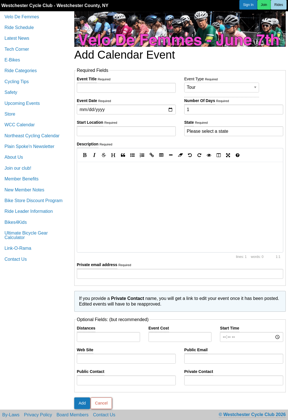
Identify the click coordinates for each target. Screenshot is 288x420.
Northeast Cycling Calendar (32, 135)
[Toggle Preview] (209, 155)
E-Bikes (12, 60)
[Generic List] (132, 155)
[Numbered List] (142, 155)
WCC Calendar (19, 124)
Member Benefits (21, 178)
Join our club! (17, 168)
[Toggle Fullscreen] (228, 155)
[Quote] (123, 155)
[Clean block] (180, 155)
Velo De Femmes (21, 16)
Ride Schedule (19, 27)
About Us (13, 157)
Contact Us (15, 259)
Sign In (248, 5)
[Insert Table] (161, 155)
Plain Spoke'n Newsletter (29, 146)
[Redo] (199, 155)
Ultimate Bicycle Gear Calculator (26, 235)
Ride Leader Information (28, 211)
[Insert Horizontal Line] (171, 155)
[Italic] (94, 155)
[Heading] (113, 155)
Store (9, 114)
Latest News (16, 38)
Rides (278, 5)
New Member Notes (24, 189)
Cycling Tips (16, 81)
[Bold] (84, 155)
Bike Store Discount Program (33, 200)
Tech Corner (16, 49)
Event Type (221, 84)
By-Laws (10, 415)
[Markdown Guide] (237, 155)
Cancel (101, 403)
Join (264, 5)
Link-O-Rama (17, 248)
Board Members (73, 415)
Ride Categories (20, 70)
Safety (10, 92)
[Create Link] (151, 155)
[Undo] (190, 155)
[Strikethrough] (104, 155)
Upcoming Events (22, 103)
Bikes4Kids (15, 222)
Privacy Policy (38, 415)
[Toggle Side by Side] (218, 155)
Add (82, 403)
